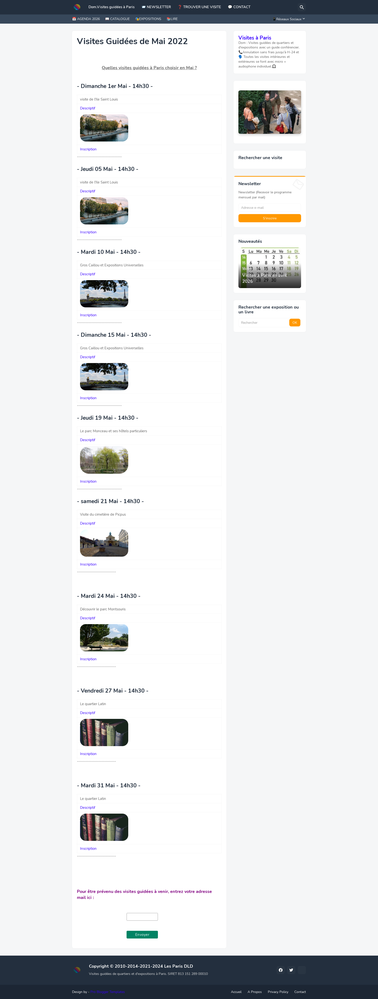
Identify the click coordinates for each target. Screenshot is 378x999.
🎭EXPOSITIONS (148, 19)
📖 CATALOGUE (117, 19)
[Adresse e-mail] (269, 207)
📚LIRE (172, 19)
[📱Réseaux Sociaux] (288, 19)
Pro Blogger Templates (107, 992)
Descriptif (87, 108)
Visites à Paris (254, 37)
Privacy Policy (278, 992)
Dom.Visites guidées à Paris (111, 7)
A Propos (255, 992)
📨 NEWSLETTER (156, 7)
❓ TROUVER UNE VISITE (199, 7)
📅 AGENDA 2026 (86, 19)
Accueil (236, 992)
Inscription (88, 149)
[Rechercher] (302, 7)
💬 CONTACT (239, 7)
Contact (300, 992)
